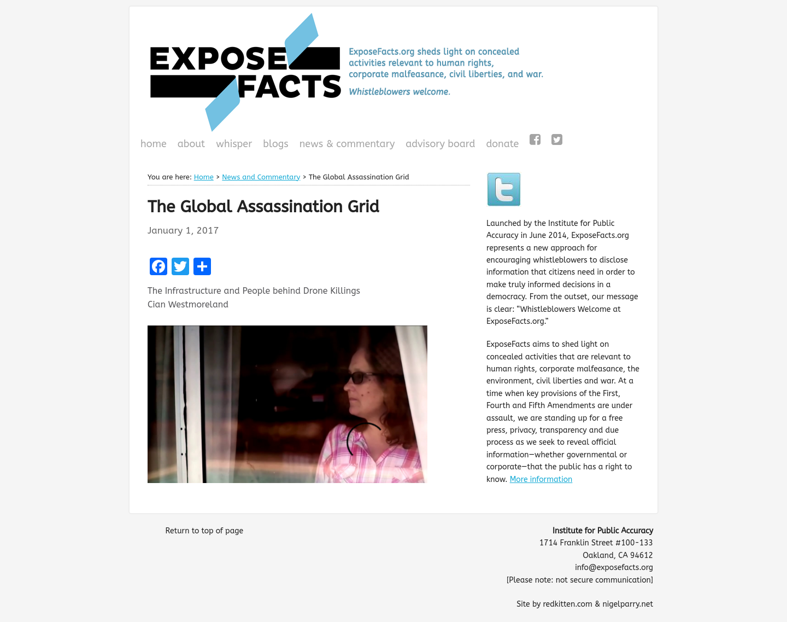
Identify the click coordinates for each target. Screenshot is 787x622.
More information (541, 479)
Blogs (274, 145)
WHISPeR (234, 144)
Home (153, 144)
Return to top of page (204, 531)
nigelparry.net (627, 604)
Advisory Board (440, 144)
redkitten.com (567, 604)
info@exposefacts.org (614, 567)
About (191, 144)
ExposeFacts (393, 72)
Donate (500, 145)
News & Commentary (347, 144)
